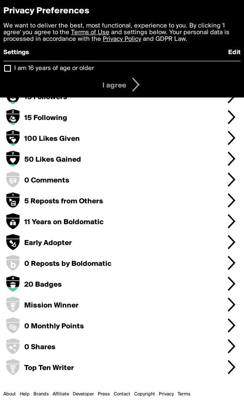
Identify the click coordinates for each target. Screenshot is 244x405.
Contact (122, 394)
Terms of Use (90, 32)
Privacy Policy (122, 39)
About (9, 394)
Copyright (144, 394)
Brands (41, 394)
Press (104, 394)
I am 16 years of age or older (54, 68)
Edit (234, 52)
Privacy (166, 394)
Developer (83, 394)
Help (25, 394)
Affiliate (61, 394)
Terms (184, 394)
